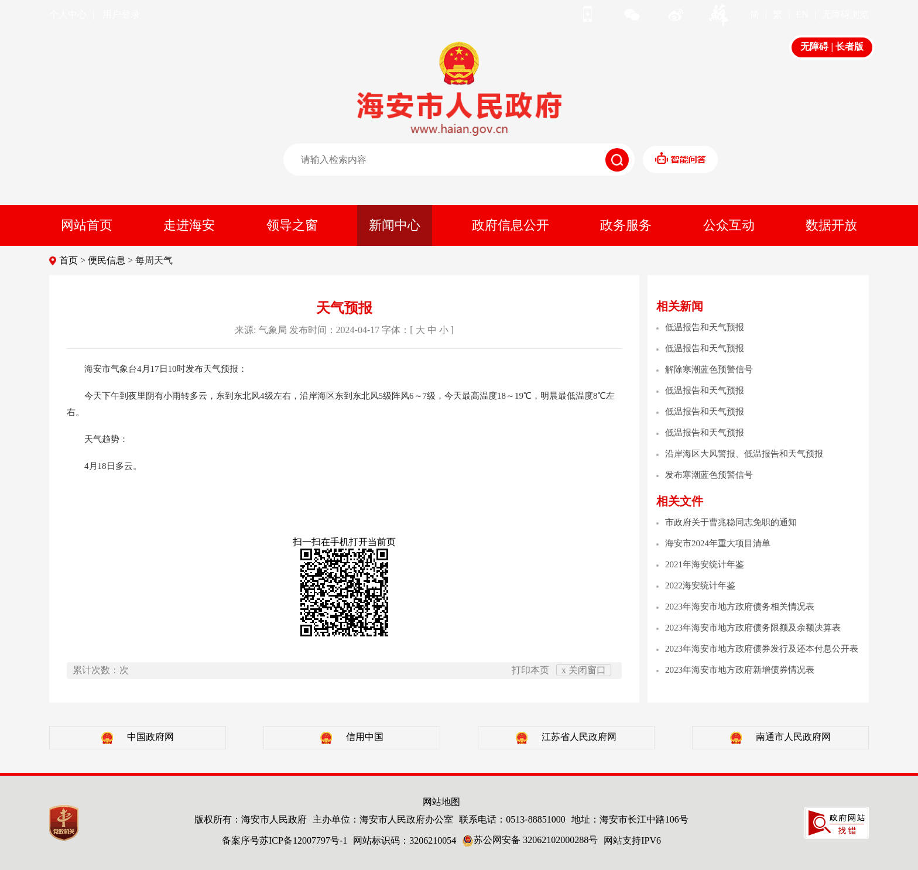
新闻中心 (394, 225)
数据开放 (831, 225)
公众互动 (729, 225)
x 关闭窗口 (583, 670)
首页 (68, 260)
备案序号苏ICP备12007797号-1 (284, 840)
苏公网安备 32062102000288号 (530, 840)
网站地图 (441, 802)
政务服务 (626, 225)
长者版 (849, 47)
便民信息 (106, 260)
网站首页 (86, 225)
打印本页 (530, 670)
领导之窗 (292, 225)
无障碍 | (817, 47)
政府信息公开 (510, 225)
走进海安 (189, 225)
